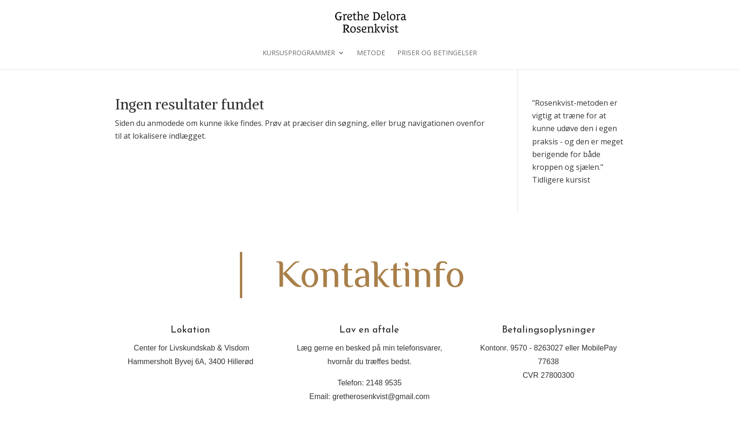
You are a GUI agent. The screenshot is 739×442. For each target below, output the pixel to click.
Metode (371, 53)
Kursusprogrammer (299, 53)
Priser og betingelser (437, 53)
